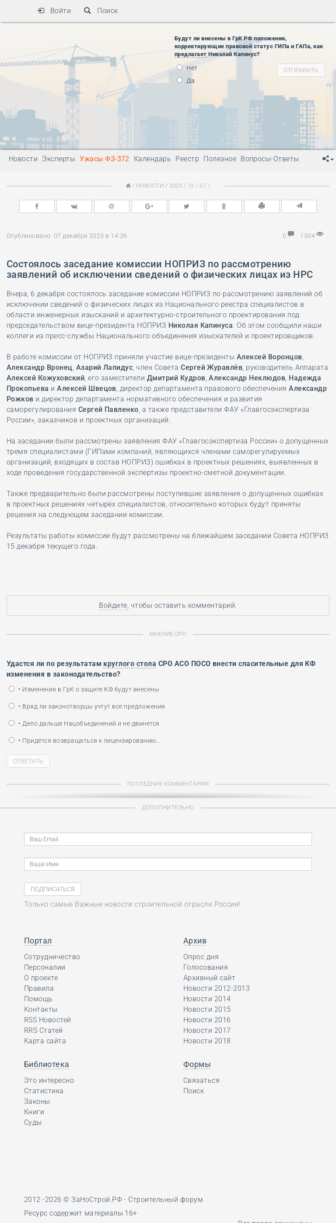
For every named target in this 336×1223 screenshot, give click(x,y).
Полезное (219, 159)
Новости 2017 (207, 1030)
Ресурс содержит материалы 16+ (80, 1213)
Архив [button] (194, 940)
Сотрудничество (52, 957)
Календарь (152, 159)
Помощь (38, 999)
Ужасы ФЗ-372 (105, 159)
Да (186, 80)
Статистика (44, 1091)
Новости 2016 (207, 1020)
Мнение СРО (168, 634)
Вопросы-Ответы (270, 159)
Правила (39, 988)
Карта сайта (45, 1041)
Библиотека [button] (47, 1064)
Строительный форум (165, 1199)
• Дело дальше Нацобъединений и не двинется (84, 723)
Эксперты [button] (58, 159)
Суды (33, 1122)
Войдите (113, 605)
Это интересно (49, 1080)
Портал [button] (38, 940)
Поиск (101, 11)
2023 (175, 185)
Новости (150, 185)
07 (203, 185)
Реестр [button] (187, 159)
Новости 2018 (207, 1041)
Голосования (205, 967)
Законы (37, 1101)
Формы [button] (197, 1064)
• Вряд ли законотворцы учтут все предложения (87, 706)
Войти (54, 11)
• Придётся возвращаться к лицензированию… (84, 740)
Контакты (41, 1009)
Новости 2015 (207, 1009)
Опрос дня (201, 957)
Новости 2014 (207, 999)
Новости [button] (23, 159)
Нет (187, 67)
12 (191, 185)
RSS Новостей (47, 1020)
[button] (328, 159)
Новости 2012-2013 (216, 988)
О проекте (41, 978)
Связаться (201, 1080)
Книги (34, 1112)
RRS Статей (43, 1030)
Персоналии (45, 967)
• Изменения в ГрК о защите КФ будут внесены (84, 689)
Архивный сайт (209, 978)
